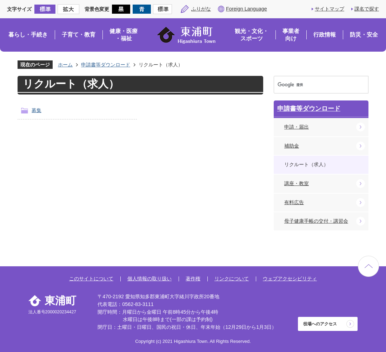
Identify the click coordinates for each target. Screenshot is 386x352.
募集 (36, 110)
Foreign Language (246, 9)
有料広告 (294, 202)
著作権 (193, 278)
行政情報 (324, 35)
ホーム (65, 64)
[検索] (314, 84)
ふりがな (201, 9)
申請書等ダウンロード (105, 64)
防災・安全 (364, 35)
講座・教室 (296, 183)
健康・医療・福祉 (123, 35)
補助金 (291, 146)
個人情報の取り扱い (149, 278)
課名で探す (366, 9)
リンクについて (231, 278)
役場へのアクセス (320, 323)
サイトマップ (329, 9)
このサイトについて (91, 278)
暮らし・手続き (28, 35)
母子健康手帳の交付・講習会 (316, 221)
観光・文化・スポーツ (251, 35)
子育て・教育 (78, 35)
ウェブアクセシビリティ (290, 278)
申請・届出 (296, 127)
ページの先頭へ (368, 266)
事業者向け (290, 35)
